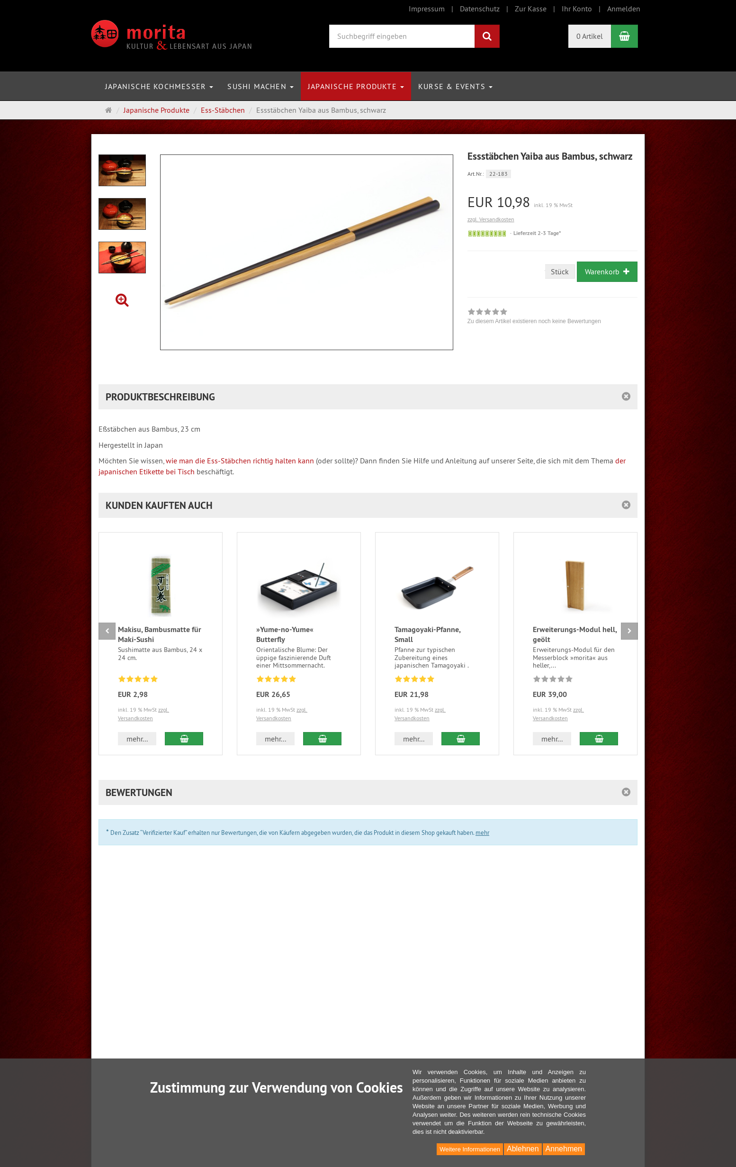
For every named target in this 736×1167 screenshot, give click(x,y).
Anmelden (623, 8)
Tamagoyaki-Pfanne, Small (427, 634)
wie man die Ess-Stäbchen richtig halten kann (240, 460)
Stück (560, 271)
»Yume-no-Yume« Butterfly (285, 634)
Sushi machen (260, 86)
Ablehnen (523, 1149)
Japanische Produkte (356, 86)
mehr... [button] (137, 738)
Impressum (427, 8)
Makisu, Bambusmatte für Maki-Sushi (159, 634)
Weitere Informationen (470, 1149)
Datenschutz (480, 8)
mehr (482, 832)
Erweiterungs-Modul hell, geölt (575, 634)
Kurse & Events (455, 86)
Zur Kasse (531, 8)
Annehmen (564, 1149)
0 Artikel (589, 36)
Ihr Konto (577, 8)
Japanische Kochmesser (159, 86)
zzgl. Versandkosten (490, 219)
